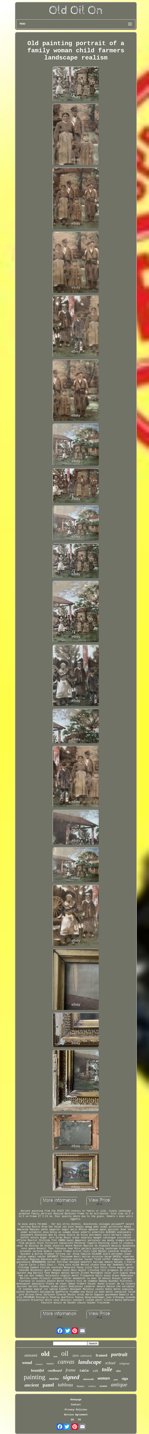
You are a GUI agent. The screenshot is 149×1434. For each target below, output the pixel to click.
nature (50, 1363)
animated (30, 1355)
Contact (76, 1404)
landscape (89, 1362)
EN (72, 1420)
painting (34, 1377)
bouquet (39, 1364)
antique (119, 1384)
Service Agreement (76, 1414)
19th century (82, 1355)
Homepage (75, 1399)
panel (48, 1385)
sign (125, 1378)
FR (79, 1420)
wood (27, 1362)
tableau (65, 1385)
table (84, 1371)
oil (64, 1353)
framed (101, 1355)
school (110, 1363)
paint (116, 1380)
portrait (119, 1354)
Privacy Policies (76, 1409)
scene (103, 1386)
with (95, 1370)
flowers (80, 1386)
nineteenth (88, 1379)
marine (54, 1379)
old (45, 1353)
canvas (66, 1361)
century (92, 1386)
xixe (118, 1370)
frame (70, 1370)
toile (107, 1369)
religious (124, 1363)
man (55, 1356)
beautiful (37, 1370)
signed (71, 1377)
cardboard (55, 1370)
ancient (31, 1385)
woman (104, 1378)
